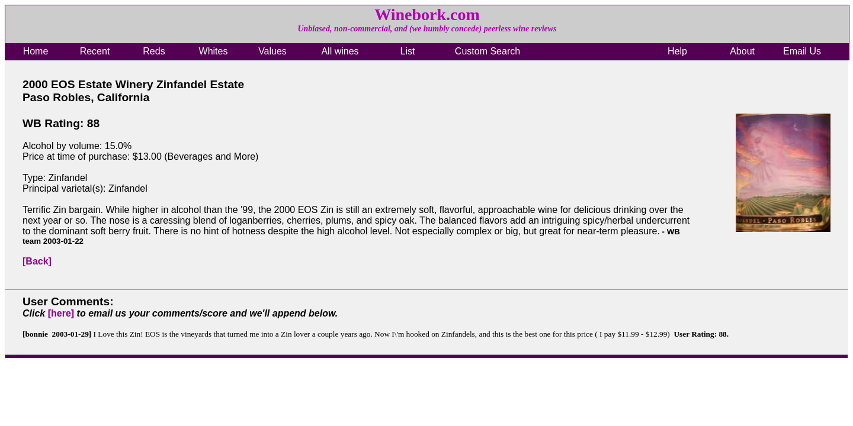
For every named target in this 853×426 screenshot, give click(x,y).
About (742, 51)
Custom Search (487, 51)
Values (272, 51)
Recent (95, 51)
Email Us (802, 51)
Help (677, 51)
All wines (339, 51)
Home (36, 51)
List (407, 51)
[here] (61, 313)
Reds (154, 51)
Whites (213, 51)
